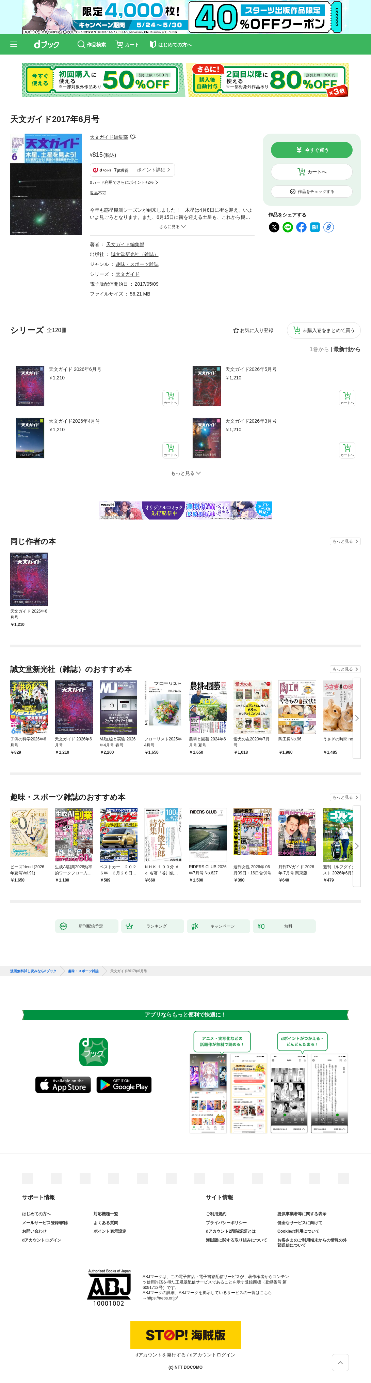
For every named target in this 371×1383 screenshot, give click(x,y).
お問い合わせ (34, 1231)
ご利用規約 (216, 1214)
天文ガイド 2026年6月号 (75, 369)
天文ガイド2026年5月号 (251, 369)
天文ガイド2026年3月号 (251, 421)
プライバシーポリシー (226, 1222)
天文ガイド (128, 274)
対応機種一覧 (106, 1214)
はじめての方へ (36, 1214)
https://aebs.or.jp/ (162, 1298)
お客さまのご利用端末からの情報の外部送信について (312, 1243)
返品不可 (98, 193)
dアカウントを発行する (160, 1354)
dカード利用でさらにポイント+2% (122, 182)
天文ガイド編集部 (109, 137)
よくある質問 (106, 1222)
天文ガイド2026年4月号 (74, 421)
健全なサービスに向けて (299, 1222)
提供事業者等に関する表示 (301, 1214)
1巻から (319, 349)
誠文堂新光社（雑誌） (135, 254)
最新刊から (347, 349)
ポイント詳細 (151, 169)
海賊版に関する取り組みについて (236, 1240)
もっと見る (343, 541)
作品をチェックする (316, 191)
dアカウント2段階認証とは (231, 1231)
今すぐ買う (317, 150)
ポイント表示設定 (110, 1231)
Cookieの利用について (298, 1231)
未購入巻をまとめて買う (329, 330)
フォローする (132, 137)
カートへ (316, 172)
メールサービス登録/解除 (45, 1222)
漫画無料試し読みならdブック (33, 971)
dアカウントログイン (41, 1240)
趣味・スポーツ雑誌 (137, 264)
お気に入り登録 (256, 330)
